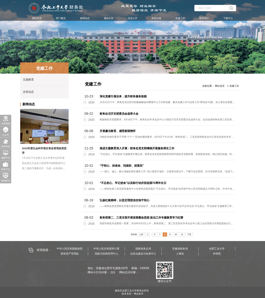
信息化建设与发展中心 (143, 253)
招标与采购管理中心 (106, 253)
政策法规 (156, 18)
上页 (141, 234)
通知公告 (108, 18)
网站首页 (37, 18)
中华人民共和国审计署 (106, 248)
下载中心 (228, 18)
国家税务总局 (143, 248)
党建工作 (180, 18)
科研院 (217, 253)
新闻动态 (85, 18)
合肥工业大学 (217, 248)
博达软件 (138, 293)
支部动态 (28, 91)
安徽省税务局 (180, 248)
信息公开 (132, 18)
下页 (189, 234)
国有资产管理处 (70, 253)
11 (182, 234)
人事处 (180, 253)
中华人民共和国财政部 (70, 248)
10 (176, 234)
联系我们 (204, 18)
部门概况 (61, 18)
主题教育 (28, 79)
